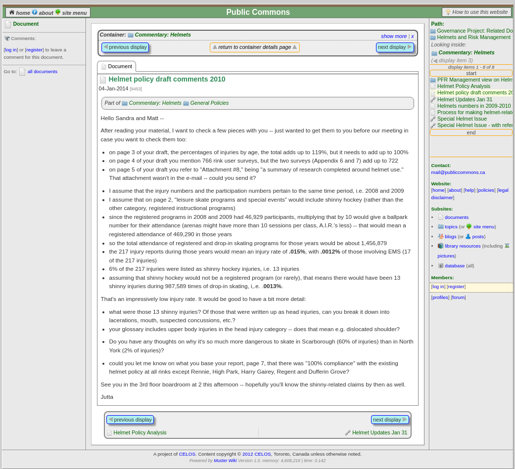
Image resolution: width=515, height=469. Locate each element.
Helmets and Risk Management (474, 37)
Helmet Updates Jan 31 (379, 432)
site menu (71, 13)
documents (456, 217)
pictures (446, 255)
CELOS (187, 454)
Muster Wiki (225, 460)
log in (10, 49)
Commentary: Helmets (466, 52)
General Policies (209, 103)
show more (394, 36)
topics (451, 226)
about (43, 13)
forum (458, 297)
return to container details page (255, 47)
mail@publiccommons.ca (458, 172)
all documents (42, 71)
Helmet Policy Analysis (139, 432)
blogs (450, 236)
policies (486, 190)
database (455, 265)
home (20, 13)
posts (478, 236)
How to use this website (480, 12)
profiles (440, 297)
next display (395, 47)
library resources (462, 246)
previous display (125, 47)
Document (117, 66)
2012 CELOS (256, 454)
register (34, 49)
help (469, 190)
